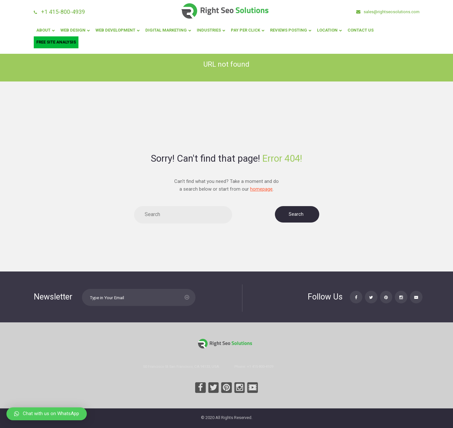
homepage (261, 189)
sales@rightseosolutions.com (391, 11)
